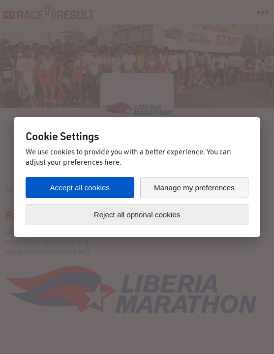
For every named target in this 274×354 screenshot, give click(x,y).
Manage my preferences (194, 187)
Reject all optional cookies (137, 214)
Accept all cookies (80, 187)
